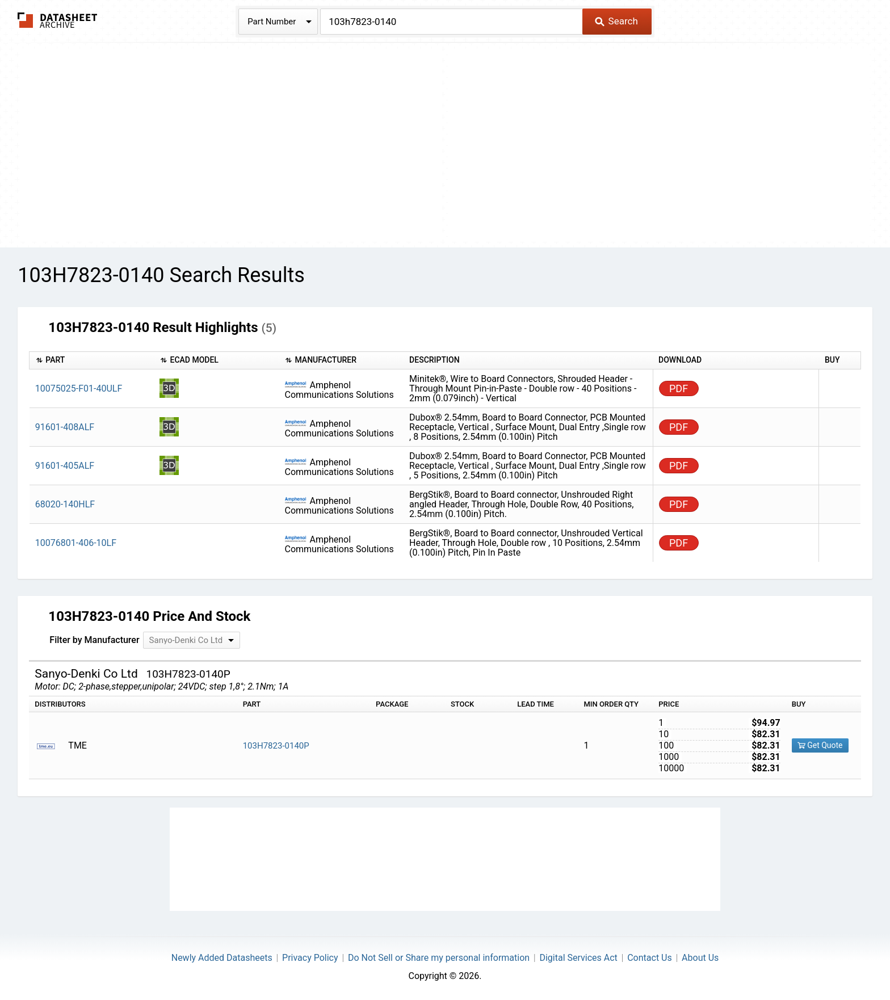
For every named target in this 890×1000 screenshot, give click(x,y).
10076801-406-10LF (75, 542)
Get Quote (820, 745)
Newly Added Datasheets (221, 957)
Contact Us (649, 957)
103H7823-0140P (276, 746)
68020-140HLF (65, 504)
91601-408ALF (64, 427)
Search (616, 21)
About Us (700, 957)
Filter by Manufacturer (94, 640)
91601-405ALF (64, 465)
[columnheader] (92, 360)
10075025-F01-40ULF (78, 388)
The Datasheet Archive (58, 20)
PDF (678, 388)
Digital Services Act (578, 957)
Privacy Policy (310, 957)
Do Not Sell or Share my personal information (439, 957)
